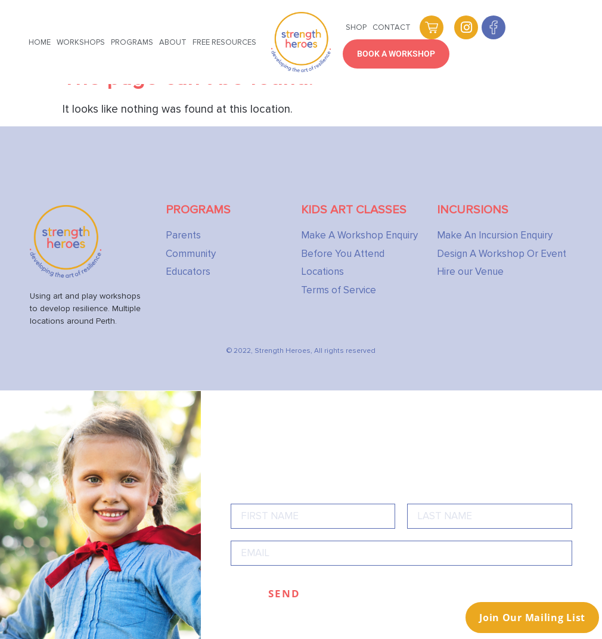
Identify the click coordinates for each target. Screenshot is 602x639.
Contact (392, 27)
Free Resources (224, 42)
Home (40, 42)
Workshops (81, 42)
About (173, 42)
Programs (132, 42)
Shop (356, 27)
